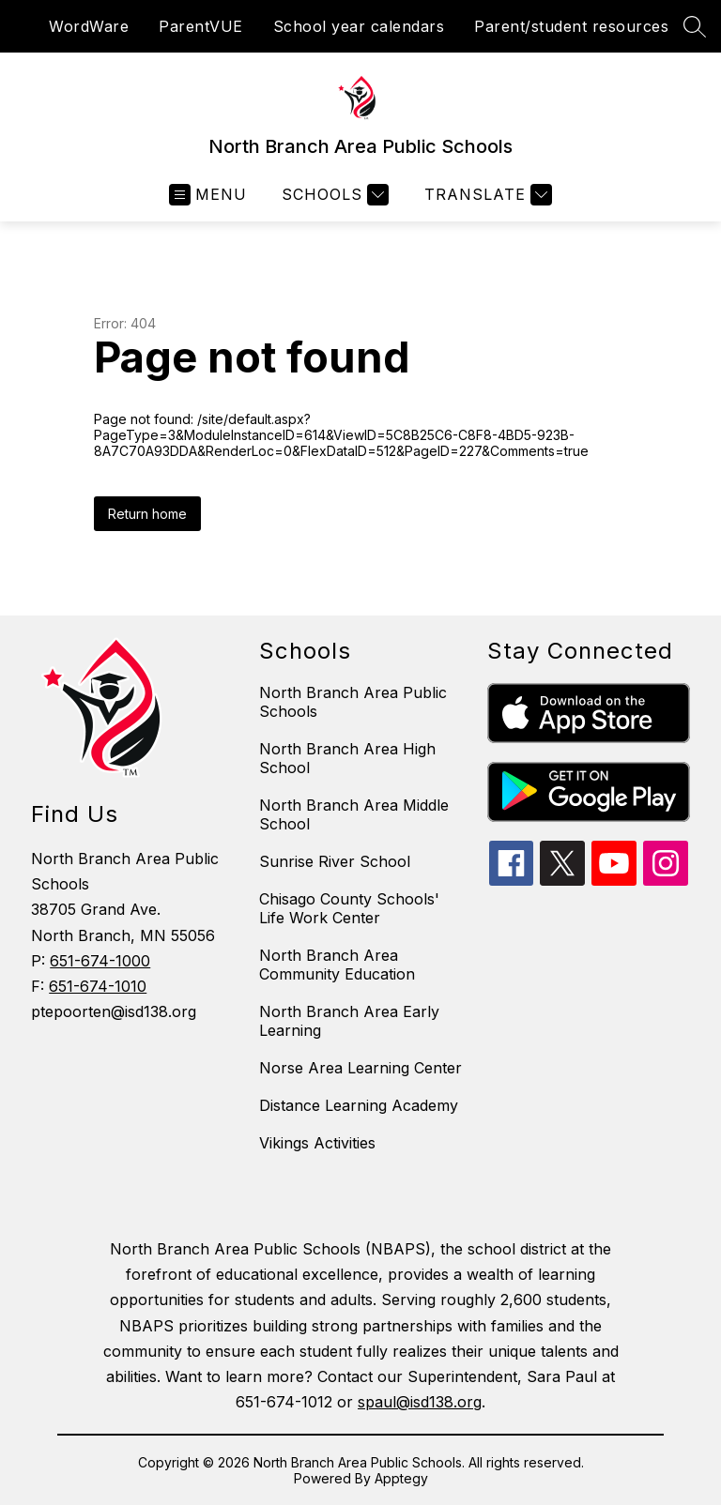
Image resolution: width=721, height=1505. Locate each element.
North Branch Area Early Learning (349, 1021)
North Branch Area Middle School (354, 814)
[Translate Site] (486, 194)
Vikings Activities (317, 1142)
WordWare (89, 26)
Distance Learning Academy (358, 1105)
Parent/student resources (571, 26)
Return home (147, 514)
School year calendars (359, 26)
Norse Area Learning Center (360, 1067)
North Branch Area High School (347, 758)
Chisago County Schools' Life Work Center (349, 908)
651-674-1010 (97, 986)
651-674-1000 (100, 960)
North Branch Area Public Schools (353, 702)
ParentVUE (201, 26)
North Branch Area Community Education (337, 964)
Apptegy (401, 1478)
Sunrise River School (334, 861)
